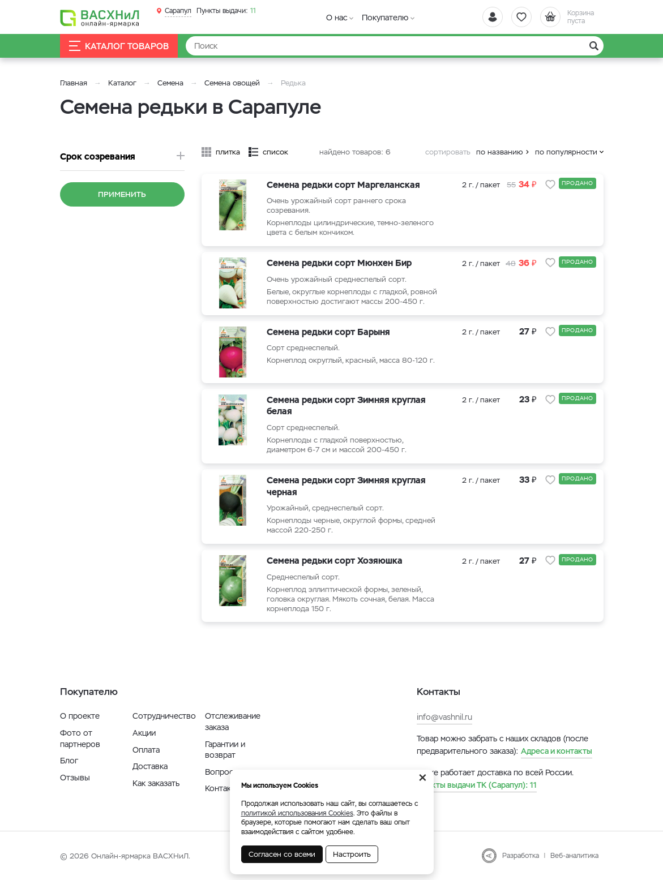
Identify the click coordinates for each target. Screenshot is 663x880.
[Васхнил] (99, 18)
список (275, 152)
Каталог (122, 83)
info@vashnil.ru (444, 717)
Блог (69, 760)
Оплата (146, 750)
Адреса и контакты (556, 751)
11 (226, 10)
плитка (228, 152)
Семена (170, 83)
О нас (336, 17)
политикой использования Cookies (297, 813)
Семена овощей (232, 83)
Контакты (223, 788)
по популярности (566, 152)
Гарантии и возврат (225, 750)
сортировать (447, 152)
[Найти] (395, 45)
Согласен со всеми (282, 854)
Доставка (150, 766)
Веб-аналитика (574, 855)
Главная (73, 83)
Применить (122, 194)
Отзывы (75, 777)
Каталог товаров (119, 46)
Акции (144, 733)
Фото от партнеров (80, 738)
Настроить (352, 854)
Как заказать (155, 783)
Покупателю (385, 17)
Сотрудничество (164, 716)
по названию (499, 152)
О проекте (80, 716)
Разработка (520, 855)
